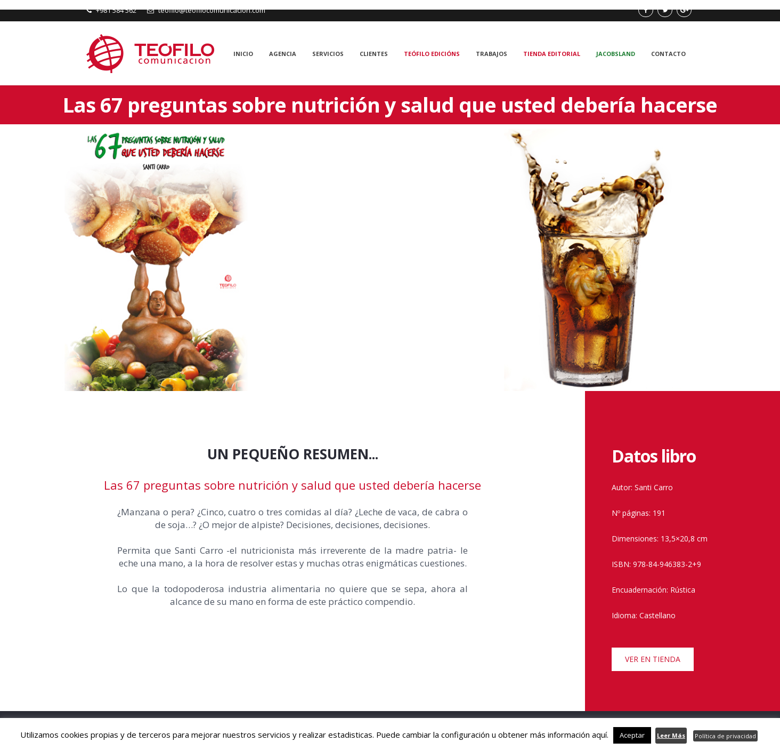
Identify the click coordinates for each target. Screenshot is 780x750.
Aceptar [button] (632, 735)
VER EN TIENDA (652, 659)
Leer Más (671, 735)
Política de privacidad (725, 736)
